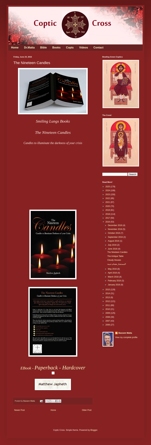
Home (14, 47)
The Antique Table (115, 256)
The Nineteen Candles (117, 252)
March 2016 (113, 277)
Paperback (46, 368)
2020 (108, 206)
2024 (108, 190)
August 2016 (114, 241)
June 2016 (113, 249)
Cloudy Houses (114, 260)
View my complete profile (126, 337)
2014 (108, 293)
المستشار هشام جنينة (116, 264)
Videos (83, 47)
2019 (108, 210)
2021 (108, 202)
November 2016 (115, 229)
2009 (108, 313)
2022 (108, 198)
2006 (108, 325)
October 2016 (114, 233)
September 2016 (115, 237)
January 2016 (114, 285)
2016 (108, 222)
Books (56, 47)
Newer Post (19, 410)
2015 (108, 289)
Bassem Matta (125, 333)
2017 (108, 218)
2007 (108, 321)
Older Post (86, 410)
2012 (108, 301)
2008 (108, 317)
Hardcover (73, 368)
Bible (43, 47)
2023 (108, 194)
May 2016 (112, 269)
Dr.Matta (29, 47)
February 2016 (114, 281)
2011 (108, 305)
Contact (98, 47)
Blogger (93, 430)
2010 (108, 309)
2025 (108, 186)
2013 (108, 297)
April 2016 (112, 273)
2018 (108, 214)
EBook (25, 368)
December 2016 (115, 225)
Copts (70, 47)
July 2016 (112, 245)
